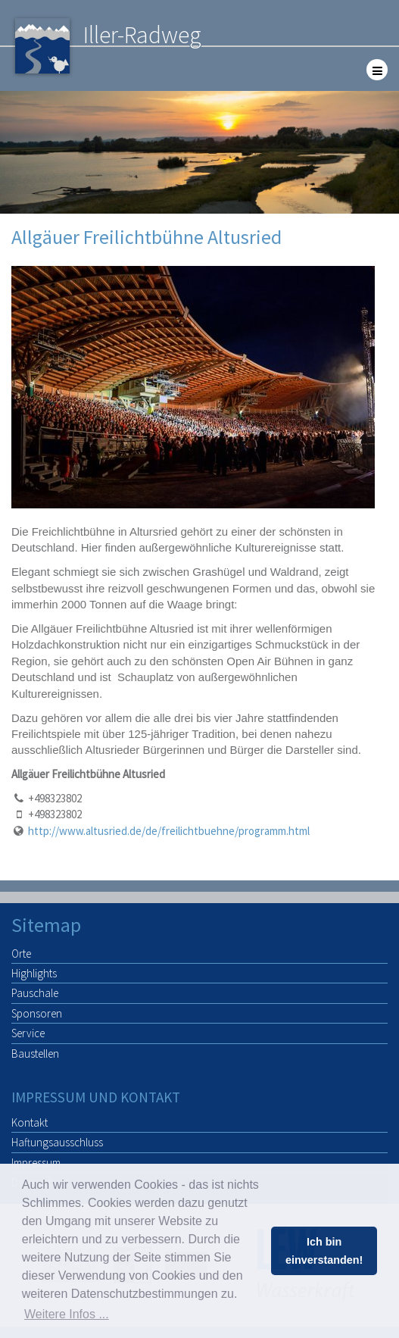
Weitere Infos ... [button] (66, 1314)
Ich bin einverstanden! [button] (324, 1251)
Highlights (34, 973)
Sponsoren (36, 1013)
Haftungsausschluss (57, 1142)
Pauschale (34, 993)
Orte (21, 953)
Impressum (36, 1162)
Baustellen (35, 1053)
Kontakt (29, 1122)
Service (28, 1033)
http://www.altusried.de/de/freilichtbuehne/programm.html (169, 831)
